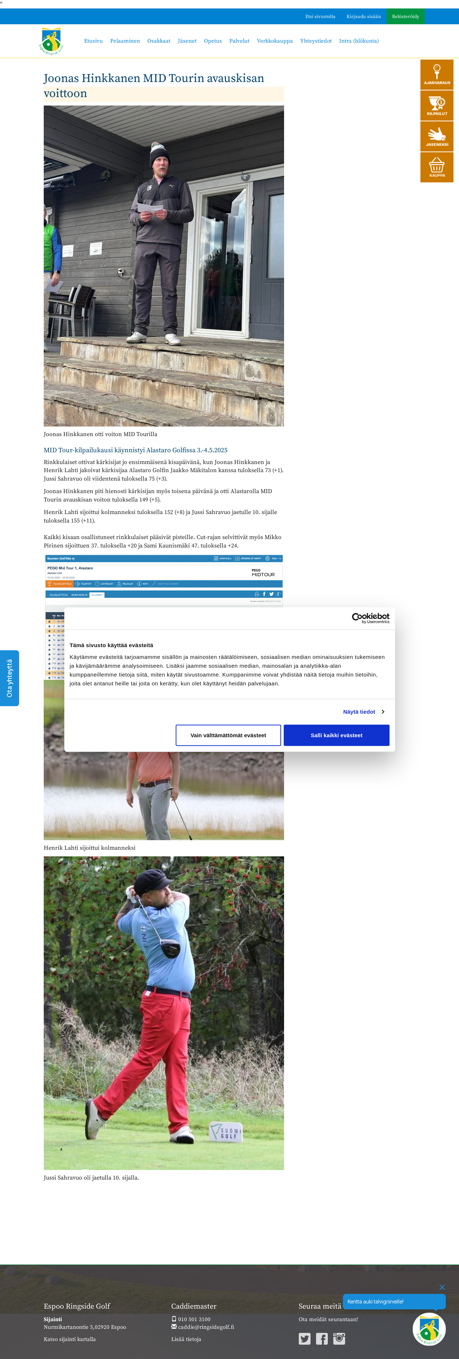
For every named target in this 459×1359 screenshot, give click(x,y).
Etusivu (93, 41)
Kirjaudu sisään (364, 16)
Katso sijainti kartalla (70, 1339)
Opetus (213, 41)
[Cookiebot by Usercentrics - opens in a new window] (357, 618)
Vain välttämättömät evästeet (228, 735)
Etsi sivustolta (320, 16)
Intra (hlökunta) (359, 41)
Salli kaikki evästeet (336, 735)
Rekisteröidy (405, 16)
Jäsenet (187, 41)
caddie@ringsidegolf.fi (202, 1327)
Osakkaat (159, 41)
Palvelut (239, 41)
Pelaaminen (125, 41)
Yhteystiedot (316, 41)
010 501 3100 (191, 1319)
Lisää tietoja (186, 1339)
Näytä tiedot (359, 712)
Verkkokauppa (275, 41)
